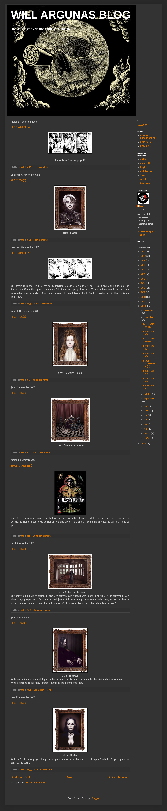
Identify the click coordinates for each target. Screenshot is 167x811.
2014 (143, 283)
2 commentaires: (41, 240)
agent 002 (145, 163)
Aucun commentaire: (43, 303)
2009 (143, 306)
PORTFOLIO (145, 142)
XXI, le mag (145, 183)
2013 (143, 288)
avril (146, 424)
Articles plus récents (21, 777)
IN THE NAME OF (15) (20, 253)
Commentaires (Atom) (34, 782)
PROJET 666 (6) (18, 393)
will (141, 206)
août (146, 406)
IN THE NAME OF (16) (20, 127)
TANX (142, 175)
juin (146, 415)
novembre (148, 317)
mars (146, 428)
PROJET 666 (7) (18, 316)
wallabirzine (146, 179)
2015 (143, 278)
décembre (148, 310)
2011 (143, 297)
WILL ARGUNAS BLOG (71, 15)
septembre (149, 398)
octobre (148, 394)
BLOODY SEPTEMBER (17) (23, 465)
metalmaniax (146, 171)
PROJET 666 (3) (18, 703)
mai (146, 419)
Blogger (95, 798)
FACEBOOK (142, 125)
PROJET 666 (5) (18, 549)
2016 (143, 274)
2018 (143, 265)
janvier (147, 438)
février (147, 433)
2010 (143, 301)
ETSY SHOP (145, 146)
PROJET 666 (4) (18, 623)
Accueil (70, 777)
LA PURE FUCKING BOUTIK (147, 137)
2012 (143, 292)
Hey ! (142, 167)
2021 (143, 251)
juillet (147, 410)
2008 (143, 443)
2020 (143, 256)
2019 (143, 260)
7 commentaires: (40, 167)
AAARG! (143, 159)
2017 (143, 269)
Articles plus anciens (119, 777)
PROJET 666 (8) (18, 180)
